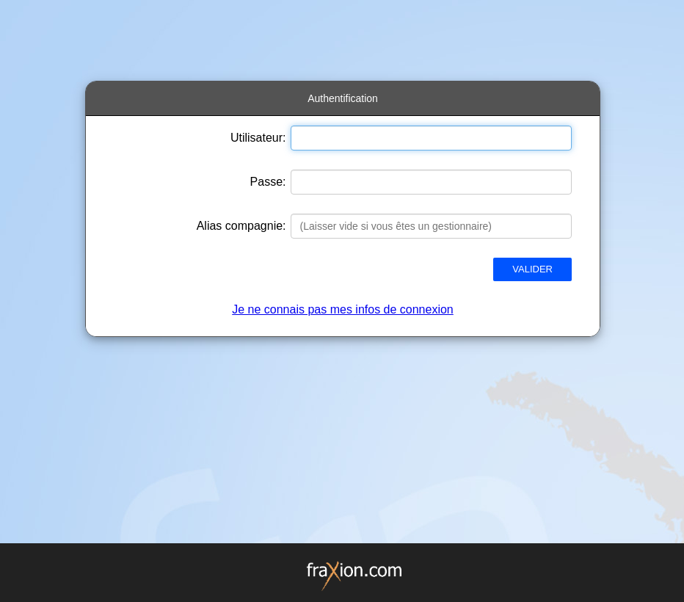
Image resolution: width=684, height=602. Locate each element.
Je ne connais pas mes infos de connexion (343, 309)
